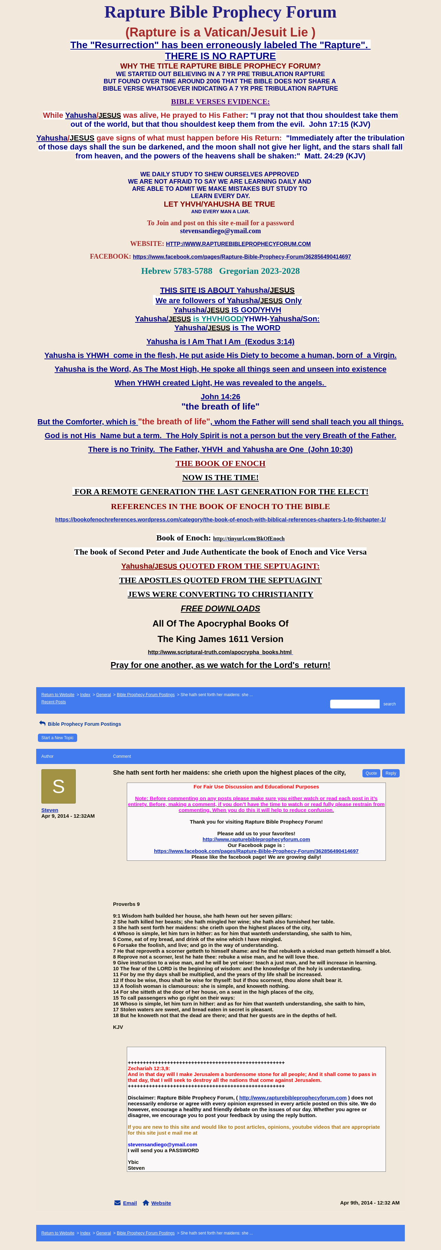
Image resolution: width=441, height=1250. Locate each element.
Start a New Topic (57, 737)
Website (161, 1203)
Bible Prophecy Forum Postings (146, 694)
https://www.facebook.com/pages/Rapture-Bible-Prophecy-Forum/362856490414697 (256, 851)
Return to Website (57, 694)
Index (85, 694)
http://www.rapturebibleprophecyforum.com (256, 839)
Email (130, 1203)
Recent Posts (53, 702)
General (103, 694)
